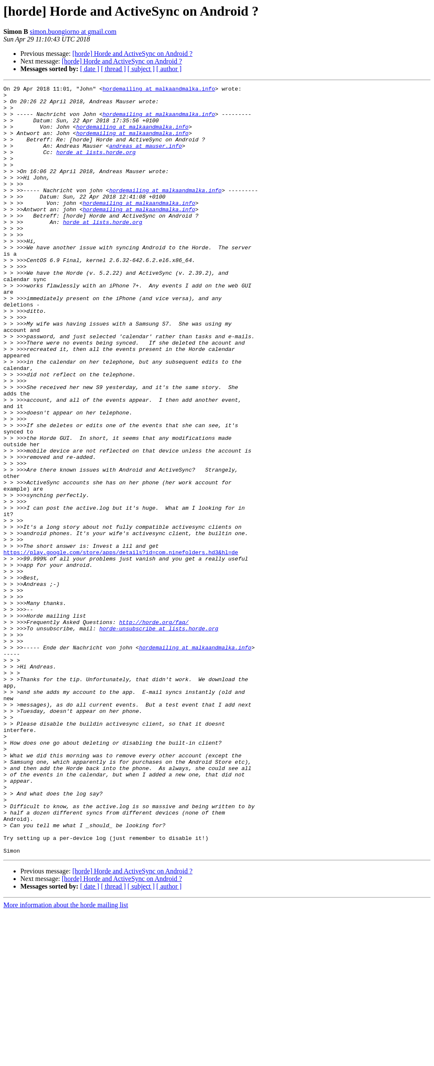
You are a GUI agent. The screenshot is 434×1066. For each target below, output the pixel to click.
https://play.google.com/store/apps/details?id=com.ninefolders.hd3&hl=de (120, 646)
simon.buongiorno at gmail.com (73, 31)
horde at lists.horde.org (96, 166)
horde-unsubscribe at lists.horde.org (158, 737)
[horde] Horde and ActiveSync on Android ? (132, 53)
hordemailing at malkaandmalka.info (159, 90)
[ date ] (89, 68)
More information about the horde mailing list (65, 1058)
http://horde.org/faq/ (154, 730)
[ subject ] (141, 68)
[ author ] (169, 68)
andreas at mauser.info (145, 158)
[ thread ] (113, 68)
